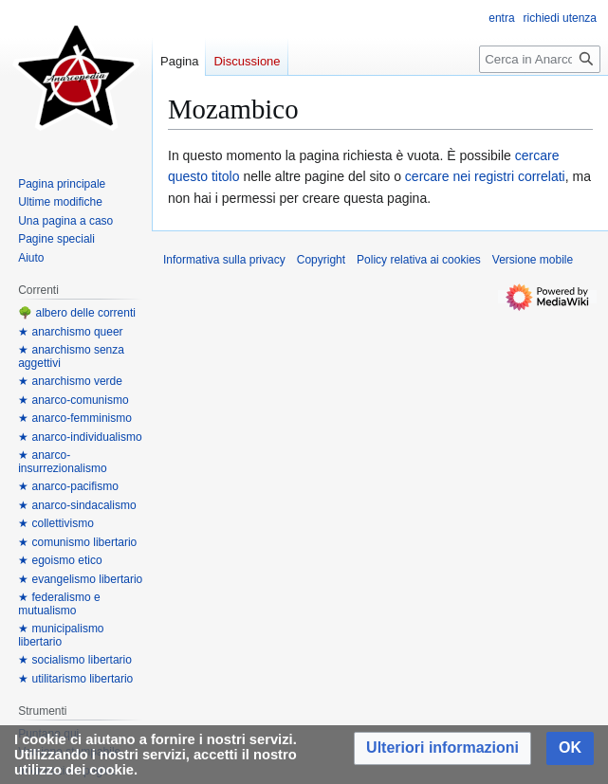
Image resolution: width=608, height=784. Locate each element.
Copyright (321, 259)
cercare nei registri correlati (485, 176)
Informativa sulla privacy (224, 259)
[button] (442, 748)
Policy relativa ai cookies (419, 259)
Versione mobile (532, 259)
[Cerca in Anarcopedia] (539, 59)
